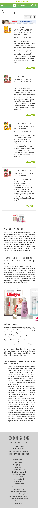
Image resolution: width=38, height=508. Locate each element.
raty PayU (24, 494)
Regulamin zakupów (19, 487)
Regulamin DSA (19, 489)
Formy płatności (16, 494)
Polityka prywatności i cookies (19, 498)
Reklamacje (19, 503)
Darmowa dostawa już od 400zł (19, 496)
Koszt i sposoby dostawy (19, 491)
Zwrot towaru (19, 501)
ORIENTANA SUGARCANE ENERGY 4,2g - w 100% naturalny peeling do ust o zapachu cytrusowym (23, 32)
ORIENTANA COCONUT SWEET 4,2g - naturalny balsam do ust (23, 173)
